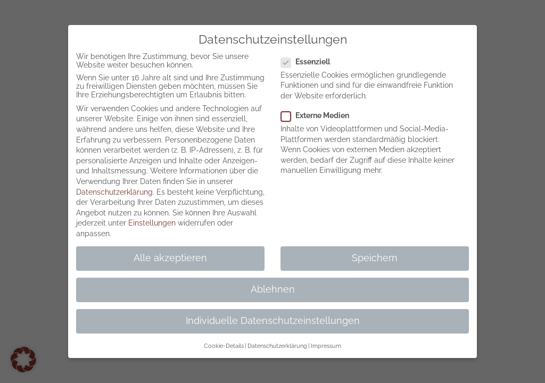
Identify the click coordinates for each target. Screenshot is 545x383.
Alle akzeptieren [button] (170, 258)
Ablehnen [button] (273, 289)
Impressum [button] (326, 346)
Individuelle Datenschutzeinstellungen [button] (273, 320)
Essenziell (309, 61)
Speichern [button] (375, 258)
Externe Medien (319, 115)
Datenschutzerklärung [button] (277, 346)
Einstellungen (152, 223)
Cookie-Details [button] (224, 346)
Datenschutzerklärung (114, 192)
